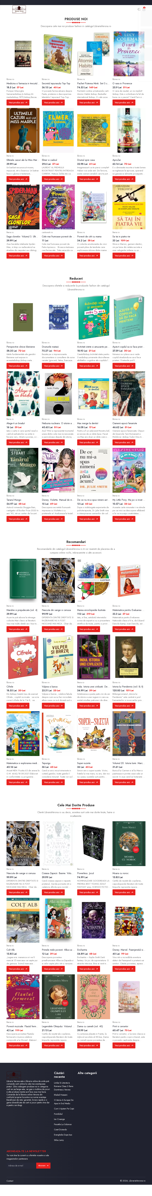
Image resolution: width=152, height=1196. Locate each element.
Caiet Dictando (61, 1141)
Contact (10, 1192)
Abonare (43, 1177)
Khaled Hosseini (61, 1099)
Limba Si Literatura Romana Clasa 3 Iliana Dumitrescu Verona (62, 1089)
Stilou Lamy (59, 1151)
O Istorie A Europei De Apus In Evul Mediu (63, 1108)
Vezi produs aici (18, 103)
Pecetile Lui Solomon (63, 1135)
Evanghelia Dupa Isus (64, 1146)
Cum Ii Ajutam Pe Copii (61, 1118)
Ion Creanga (60, 1130)
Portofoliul (58, 1125)
